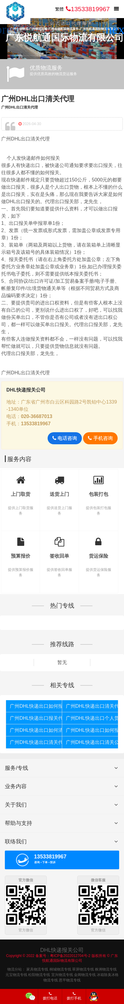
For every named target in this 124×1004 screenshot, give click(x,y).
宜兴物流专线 (62, 974)
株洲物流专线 (106, 969)
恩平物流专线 (70, 979)
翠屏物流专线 (83, 969)
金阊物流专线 (85, 974)
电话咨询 (64, 438)
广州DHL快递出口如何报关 (36, 706)
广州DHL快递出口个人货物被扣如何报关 (92, 718)
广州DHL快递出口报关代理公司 (36, 718)
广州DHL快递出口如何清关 (36, 730)
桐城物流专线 (60, 969)
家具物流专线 (37, 969)
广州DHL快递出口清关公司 (92, 742)
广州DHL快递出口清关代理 (36, 742)
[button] (117, 29)
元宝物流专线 (16, 974)
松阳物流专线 (39, 974)
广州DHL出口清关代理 (37, 99)
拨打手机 (74, 996)
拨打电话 (50, 996)
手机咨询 (100, 438)
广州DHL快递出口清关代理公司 (92, 706)
